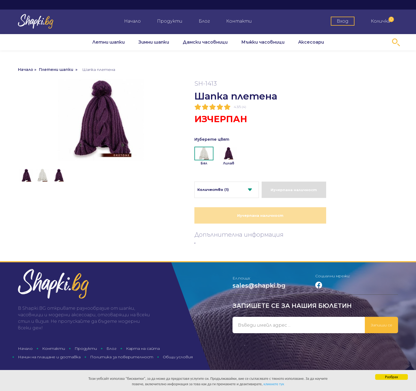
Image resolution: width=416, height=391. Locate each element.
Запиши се (381, 325)
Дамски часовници (205, 42)
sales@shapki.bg (259, 285)
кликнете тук (274, 384)
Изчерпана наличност (294, 190)
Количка (382, 20)
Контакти (239, 21)
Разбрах (391, 377)
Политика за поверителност (121, 356)
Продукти (169, 21)
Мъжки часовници (263, 42)
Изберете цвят (211, 139)
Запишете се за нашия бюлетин (292, 305)
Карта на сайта (143, 348)
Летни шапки (108, 42)
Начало (132, 21)
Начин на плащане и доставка (49, 356)
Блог (204, 21)
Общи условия (178, 356)
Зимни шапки (153, 42)
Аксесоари (311, 42)
